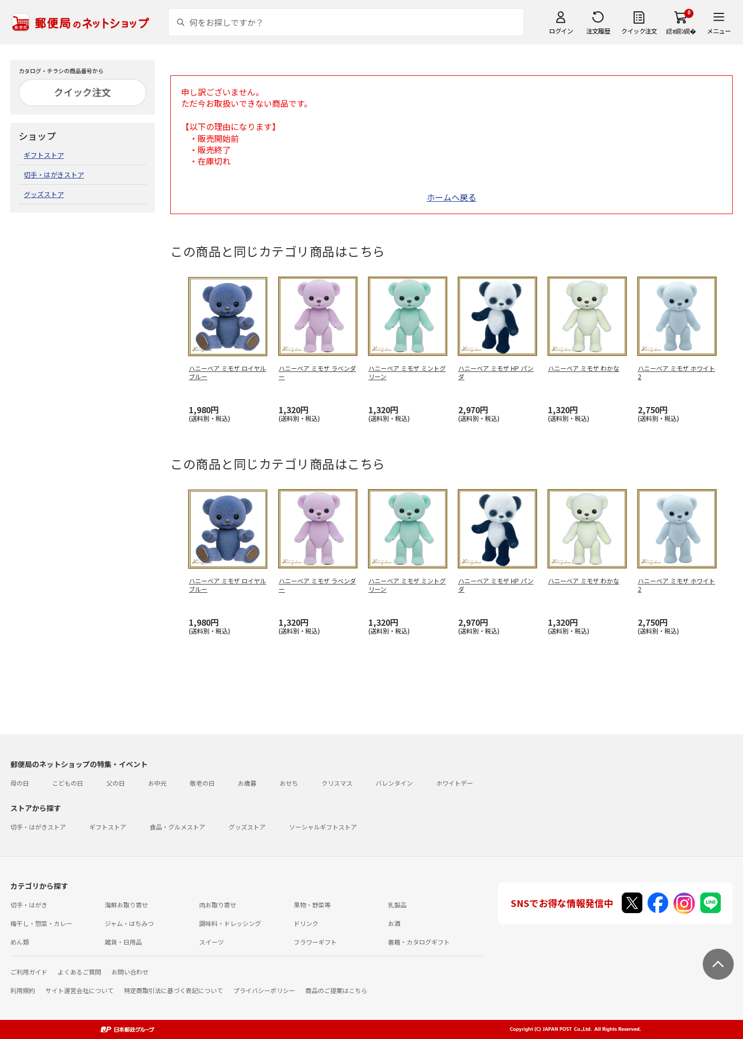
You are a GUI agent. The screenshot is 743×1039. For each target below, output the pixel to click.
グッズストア (44, 194)
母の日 (19, 782)
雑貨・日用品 (123, 941)
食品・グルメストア (177, 826)
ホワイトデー (454, 782)
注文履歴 (598, 30)
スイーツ (211, 941)
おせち (289, 782)
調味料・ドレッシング (230, 923)
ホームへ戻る (451, 197)
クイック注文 (639, 30)
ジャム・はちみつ (129, 923)
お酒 (394, 923)
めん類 (19, 941)
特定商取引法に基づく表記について (173, 990)
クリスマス (336, 782)
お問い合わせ (130, 971)
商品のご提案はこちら (336, 990)
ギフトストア (44, 155)
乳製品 (397, 904)
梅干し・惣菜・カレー (41, 923)
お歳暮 (247, 782)
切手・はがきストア (54, 175)
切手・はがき (28, 904)
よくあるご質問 (79, 971)
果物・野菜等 (312, 904)
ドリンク (306, 923)
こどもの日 (67, 782)
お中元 (157, 782)
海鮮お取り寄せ (126, 904)
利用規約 (22, 990)
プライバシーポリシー (264, 990)
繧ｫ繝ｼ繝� (681, 30)
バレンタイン (394, 782)
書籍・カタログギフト (419, 941)
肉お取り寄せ (217, 904)
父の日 (115, 782)
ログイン (561, 30)
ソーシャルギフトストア (323, 826)
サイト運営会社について (79, 990)
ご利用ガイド (28, 971)
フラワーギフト (315, 941)
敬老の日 (202, 782)
